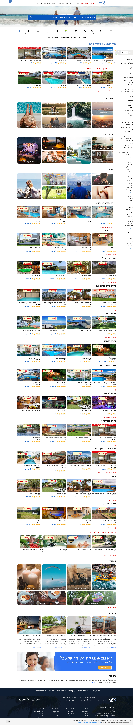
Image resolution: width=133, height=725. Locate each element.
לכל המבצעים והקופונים (108, 555)
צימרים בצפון (76, 3)
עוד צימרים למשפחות (109, 528)
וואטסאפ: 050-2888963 (109, 712)
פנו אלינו (94, 682)
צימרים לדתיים (55, 713)
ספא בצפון (41, 713)
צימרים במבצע (55, 708)
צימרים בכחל (71, 713)
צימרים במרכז (85, 710)
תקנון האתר (71, 691)
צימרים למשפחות (60, 3)
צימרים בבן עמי (70, 717)
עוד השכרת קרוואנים (109, 337)
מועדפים (36, 3)
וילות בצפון (41, 710)
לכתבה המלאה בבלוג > (35, 647)
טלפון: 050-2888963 (110, 710)
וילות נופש (42, 708)
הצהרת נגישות (61, 691)
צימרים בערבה (85, 715)
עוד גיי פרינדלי (110, 500)
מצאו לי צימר (43, 3)
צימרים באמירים (70, 708)
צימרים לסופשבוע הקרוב (87, 3)
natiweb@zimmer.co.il (109, 717)
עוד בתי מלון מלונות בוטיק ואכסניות (106, 473)
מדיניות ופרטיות (95, 691)
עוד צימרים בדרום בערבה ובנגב (107, 310)
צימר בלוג (51, 691)
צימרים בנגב (86, 713)
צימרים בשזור (71, 712)
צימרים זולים (56, 710)
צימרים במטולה (70, 715)
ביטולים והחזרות (83, 691)
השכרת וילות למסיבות (39, 712)
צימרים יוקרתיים (55, 712)
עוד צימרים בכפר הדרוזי (108, 445)
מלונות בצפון (41, 717)
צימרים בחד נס (70, 710)
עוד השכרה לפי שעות (109, 417)
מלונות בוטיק (41, 715)
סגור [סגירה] (8, 721)
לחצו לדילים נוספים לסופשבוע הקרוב (105, 91)
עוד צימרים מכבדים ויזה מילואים (106, 227)
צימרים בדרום (85, 712)
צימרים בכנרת (85, 717)
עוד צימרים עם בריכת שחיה (108, 390)
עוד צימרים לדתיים (110, 255)
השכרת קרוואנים (51, 3)
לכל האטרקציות (110, 607)
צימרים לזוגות (69, 3)
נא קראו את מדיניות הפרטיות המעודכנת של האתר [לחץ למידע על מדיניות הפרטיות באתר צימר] (89, 723)
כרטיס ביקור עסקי (41, 691)
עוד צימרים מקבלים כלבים (108, 282)
